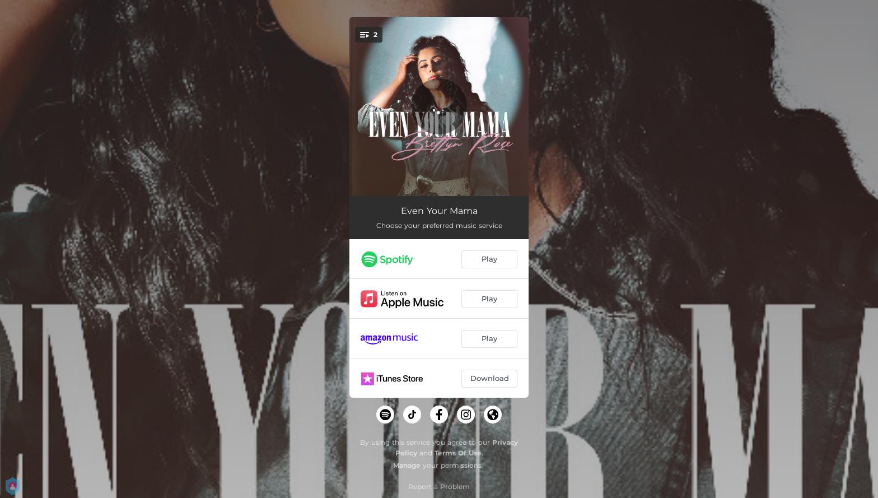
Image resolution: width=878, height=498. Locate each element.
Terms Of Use (458, 453)
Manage (407, 465)
